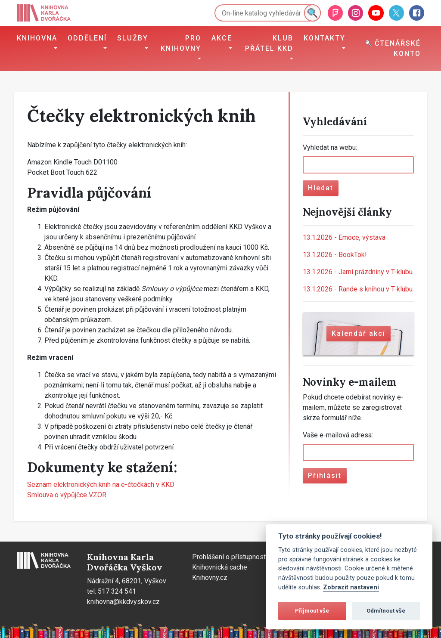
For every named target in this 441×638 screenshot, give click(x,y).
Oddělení (87, 38)
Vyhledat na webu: (330, 147)
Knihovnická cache (219, 567)
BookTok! (335, 255)
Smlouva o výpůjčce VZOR (66, 495)
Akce (221, 38)
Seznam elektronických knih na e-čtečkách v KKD (100, 484)
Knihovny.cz (209, 577)
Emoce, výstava (344, 237)
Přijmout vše (312, 610)
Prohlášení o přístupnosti (229, 557)
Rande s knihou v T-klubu (358, 289)
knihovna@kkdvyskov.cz (123, 602)
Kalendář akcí (358, 333)
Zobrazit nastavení (351, 587)
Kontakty (324, 38)
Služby (132, 38)
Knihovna (37, 38)
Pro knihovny (181, 43)
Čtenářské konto (393, 48)
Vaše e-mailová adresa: (338, 435)
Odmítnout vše (385, 610)
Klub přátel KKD (269, 43)
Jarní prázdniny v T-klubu (358, 272)
